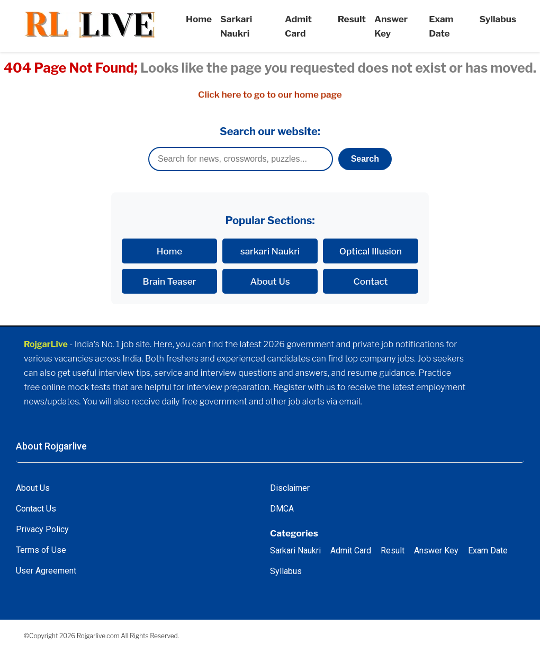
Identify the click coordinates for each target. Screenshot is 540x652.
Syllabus (498, 18)
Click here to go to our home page (270, 94)
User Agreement (46, 570)
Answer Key (436, 550)
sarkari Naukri (270, 251)
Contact (371, 281)
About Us (270, 281)
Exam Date (488, 550)
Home (199, 18)
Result (352, 18)
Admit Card (350, 550)
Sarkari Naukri (295, 550)
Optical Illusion (370, 251)
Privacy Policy (42, 529)
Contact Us (36, 508)
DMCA (282, 508)
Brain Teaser (169, 281)
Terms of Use (41, 549)
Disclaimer (290, 487)
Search (365, 158)
